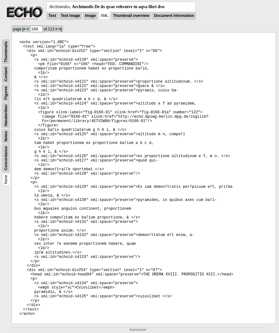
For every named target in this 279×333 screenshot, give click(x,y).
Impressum (137, 329)
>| (60, 29)
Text (52, 15)
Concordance (6, 158)
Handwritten (6, 115)
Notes (6, 136)
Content (6, 74)
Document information (174, 15)
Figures (6, 93)
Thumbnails (6, 51)
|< (24, 29)
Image (90, 15)
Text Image (70, 15)
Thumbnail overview (131, 15)
